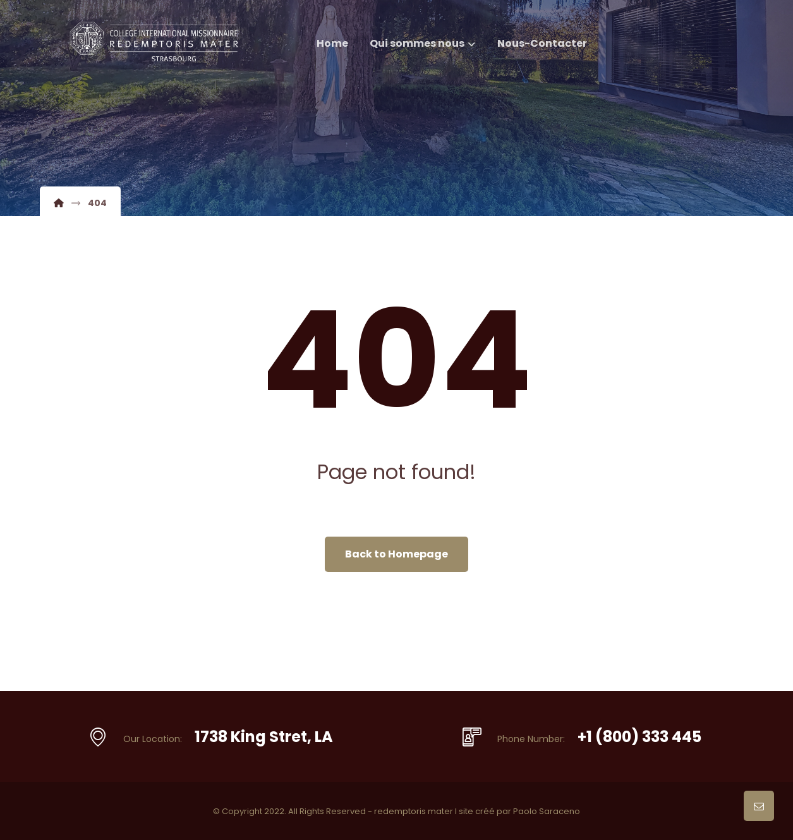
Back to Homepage (396, 554)
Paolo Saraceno (546, 811)
